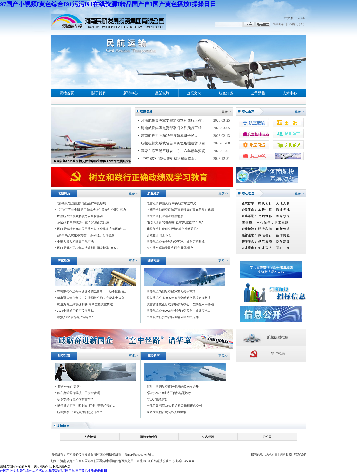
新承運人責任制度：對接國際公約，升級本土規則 (90, 298)
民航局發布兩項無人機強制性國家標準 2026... (87, 248)
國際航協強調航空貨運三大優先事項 (171, 291)
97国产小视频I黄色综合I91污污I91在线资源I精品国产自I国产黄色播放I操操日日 (108, 4)
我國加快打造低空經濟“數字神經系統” (172, 229)
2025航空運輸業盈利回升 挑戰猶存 (170, 248)
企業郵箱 (278, 24)
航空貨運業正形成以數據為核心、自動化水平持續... (181, 304)
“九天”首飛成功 (157, 399)
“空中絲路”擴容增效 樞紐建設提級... (169, 159)
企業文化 (194, 93)
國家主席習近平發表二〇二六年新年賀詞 (173, 151)
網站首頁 (67, 93)
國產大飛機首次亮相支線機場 (166, 412)
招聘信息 (257, 454)
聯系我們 (300, 454)
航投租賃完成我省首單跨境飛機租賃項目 (173, 143)
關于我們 (98, 93)
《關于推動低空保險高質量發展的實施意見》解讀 (180, 210)
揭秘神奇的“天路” (69, 386)
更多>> (226, 111)
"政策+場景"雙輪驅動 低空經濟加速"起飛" (175, 222)
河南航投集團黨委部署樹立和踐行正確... (172, 128)
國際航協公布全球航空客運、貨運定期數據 (176, 241)
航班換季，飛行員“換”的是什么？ (80, 412)
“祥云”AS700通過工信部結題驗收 (169, 393)
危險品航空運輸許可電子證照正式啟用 (83, 222)
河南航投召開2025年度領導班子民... (169, 136)
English (300, 18)
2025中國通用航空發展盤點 (75, 310)
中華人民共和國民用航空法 (75, 241)
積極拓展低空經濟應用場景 (165, 216)
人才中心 (290, 93)
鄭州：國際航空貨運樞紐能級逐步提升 (173, 386)
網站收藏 (286, 454)
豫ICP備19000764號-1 (139, 454)
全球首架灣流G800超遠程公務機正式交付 (174, 406)
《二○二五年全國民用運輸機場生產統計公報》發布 (91, 210)
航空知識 (226, 93)
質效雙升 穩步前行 (159, 235)
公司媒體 (258, 93)
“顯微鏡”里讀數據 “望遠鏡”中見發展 (81, 203)
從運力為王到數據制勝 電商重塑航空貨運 (85, 304)
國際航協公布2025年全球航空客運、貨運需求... (178, 310)
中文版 (289, 18)
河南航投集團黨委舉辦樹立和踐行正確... (172, 120)
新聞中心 (130, 93)
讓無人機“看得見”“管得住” (75, 317)
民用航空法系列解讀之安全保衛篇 (80, 216)
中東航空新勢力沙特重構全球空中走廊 (173, 317)
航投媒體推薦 (277, 337)
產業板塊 (162, 93)
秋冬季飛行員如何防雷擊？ (75, 399)
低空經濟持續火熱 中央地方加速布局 (171, 203)
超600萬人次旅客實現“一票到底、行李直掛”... (88, 235)
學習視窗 (278, 354)
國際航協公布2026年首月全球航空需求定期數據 (179, 298)
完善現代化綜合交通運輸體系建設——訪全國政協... (92, 291)
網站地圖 (271, 454)
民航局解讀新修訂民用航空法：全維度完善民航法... (92, 229)
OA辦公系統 (295, 24)
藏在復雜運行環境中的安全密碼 (78, 393)
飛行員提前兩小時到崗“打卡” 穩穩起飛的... (86, 406)
